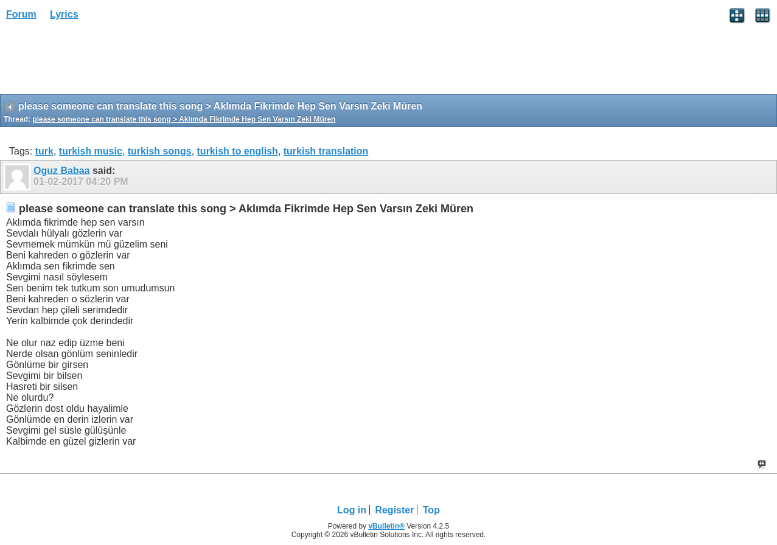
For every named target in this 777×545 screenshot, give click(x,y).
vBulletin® (386, 526)
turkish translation (326, 151)
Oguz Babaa (61, 170)
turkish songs (160, 151)
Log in (351, 510)
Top (431, 510)
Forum (21, 14)
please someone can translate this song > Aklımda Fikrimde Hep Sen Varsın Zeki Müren (183, 119)
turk (44, 151)
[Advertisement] (97, 61)
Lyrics (64, 14)
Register (394, 510)
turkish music (90, 151)
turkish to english (237, 151)
